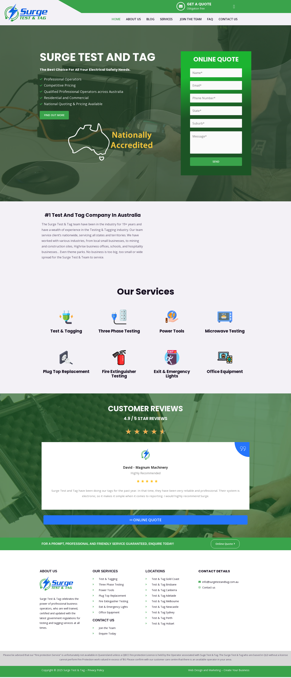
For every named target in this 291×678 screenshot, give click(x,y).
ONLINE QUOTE (145, 520)
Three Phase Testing (119, 331)
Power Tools (172, 331)
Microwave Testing (225, 331)
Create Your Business (236, 671)
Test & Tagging (66, 331)
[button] (167, 19)
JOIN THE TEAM (191, 19)
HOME (116, 19)
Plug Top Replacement (66, 372)
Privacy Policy (96, 671)
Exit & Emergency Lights (172, 374)
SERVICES (166, 19)
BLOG (150, 19)
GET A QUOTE (199, 4)
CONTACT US (228, 19)
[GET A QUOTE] (180, 6)
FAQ (210, 19)
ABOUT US (133, 19)
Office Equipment (225, 372)
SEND (215, 161)
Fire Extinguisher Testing (119, 374)
